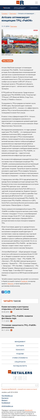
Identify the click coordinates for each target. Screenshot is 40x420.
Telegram (10, 283)
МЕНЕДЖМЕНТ (20, 342)
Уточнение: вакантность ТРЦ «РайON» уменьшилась (19, 326)
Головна (4, 13)
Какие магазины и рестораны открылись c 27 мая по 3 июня (15, 308)
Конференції (6, 403)
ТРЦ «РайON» (7, 61)
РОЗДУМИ (20, 354)
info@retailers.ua (7, 406)
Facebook (24, 281)
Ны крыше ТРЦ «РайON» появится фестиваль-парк (17, 317)
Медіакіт (5, 400)
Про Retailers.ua (7, 396)
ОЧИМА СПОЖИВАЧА (20, 358)
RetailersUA (28, 410)
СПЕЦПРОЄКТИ (20, 362)
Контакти (5, 398)
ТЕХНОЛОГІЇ (20, 350)
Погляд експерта (20, 366)
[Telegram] (25, 378)
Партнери (12, 13)
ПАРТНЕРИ (20, 346)
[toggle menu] (36, 3)
